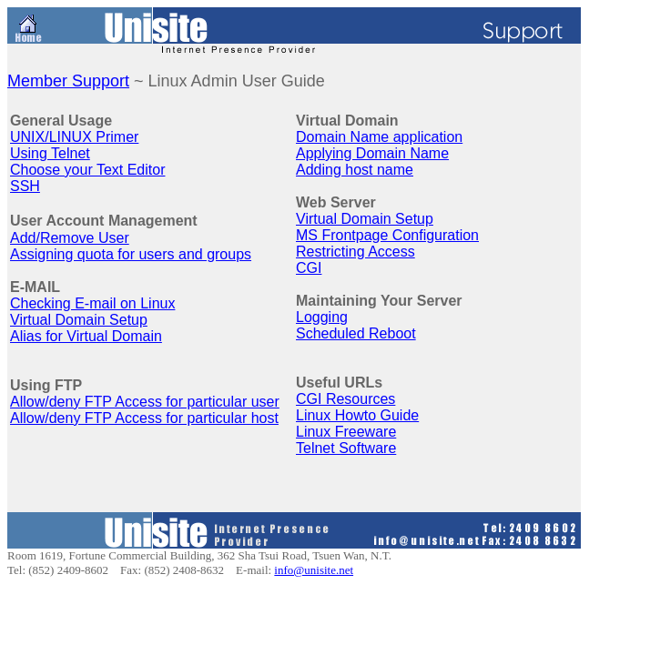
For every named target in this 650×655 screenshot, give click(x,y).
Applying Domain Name (372, 153)
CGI (308, 268)
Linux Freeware (346, 431)
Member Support (68, 81)
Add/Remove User (69, 238)
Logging (322, 317)
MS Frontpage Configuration (387, 235)
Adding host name (354, 169)
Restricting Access (355, 251)
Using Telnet (50, 153)
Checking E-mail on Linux (92, 303)
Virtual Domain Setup (78, 320)
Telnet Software (346, 448)
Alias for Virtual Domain (86, 336)
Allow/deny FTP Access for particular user (144, 401)
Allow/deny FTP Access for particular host (144, 418)
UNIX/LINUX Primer (74, 137)
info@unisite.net (313, 570)
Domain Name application (379, 137)
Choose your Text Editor (87, 169)
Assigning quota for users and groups (130, 254)
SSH (25, 186)
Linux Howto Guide (357, 415)
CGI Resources (345, 399)
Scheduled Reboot (356, 333)
